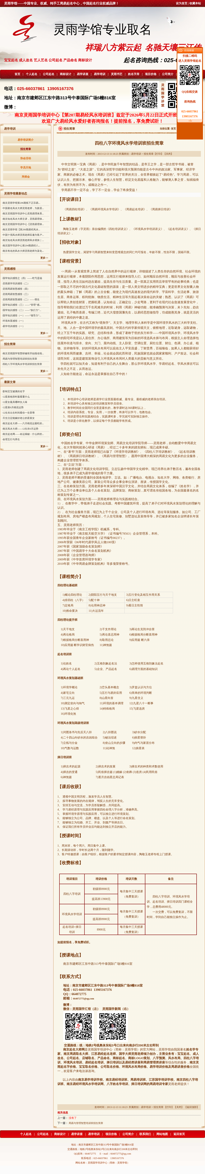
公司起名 (48, 74)
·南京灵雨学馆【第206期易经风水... (21, 229)
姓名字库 (133, 74)
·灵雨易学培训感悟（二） (16, 283)
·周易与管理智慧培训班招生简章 (19, 358)
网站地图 (162, 1134)
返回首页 (179, 1134)
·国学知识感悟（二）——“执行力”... (21, 310)
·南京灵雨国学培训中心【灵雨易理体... (23, 224)
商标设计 (65, 74)
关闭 (168, 153)
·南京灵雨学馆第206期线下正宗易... (21, 202)
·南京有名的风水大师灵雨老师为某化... (23, 250)
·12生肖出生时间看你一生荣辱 (18, 412)
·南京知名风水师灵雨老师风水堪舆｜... (23, 240)
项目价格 (150, 74)
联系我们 (145, 1134)
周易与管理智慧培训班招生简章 (86, 1123)
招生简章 (25, 149)
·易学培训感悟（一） (13, 326)
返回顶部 (192, 1107)
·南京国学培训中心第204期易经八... (21, 245)
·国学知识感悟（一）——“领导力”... (21, 315)
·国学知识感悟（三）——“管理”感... (21, 304)
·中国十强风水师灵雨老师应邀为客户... (23, 234)
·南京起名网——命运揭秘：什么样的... (23, 434)
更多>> (44, 257)
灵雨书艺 (116, 74)
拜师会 (26, 176)
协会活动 (25, 158)
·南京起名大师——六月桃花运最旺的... (23, 423)
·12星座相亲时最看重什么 (16, 396)
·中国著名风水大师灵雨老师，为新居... (23, 208)
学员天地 (25, 167)
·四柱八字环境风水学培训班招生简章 (22, 364)
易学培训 (99, 74)
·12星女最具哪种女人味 (14, 402)
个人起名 (31, 74)
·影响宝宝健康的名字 (13, 391)
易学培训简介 (26, 139)
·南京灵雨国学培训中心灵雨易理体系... (23, 213)
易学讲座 (82, 74)
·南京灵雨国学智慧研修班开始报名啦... (23, 353)
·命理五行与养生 (11, 439)
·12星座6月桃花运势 (13, 407)
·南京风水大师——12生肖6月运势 (20, 428)
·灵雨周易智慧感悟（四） (16, 288)
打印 (158, 153)
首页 (17, 74)
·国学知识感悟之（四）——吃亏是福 (22, 278)
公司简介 (167, 74)
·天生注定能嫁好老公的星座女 (18, 418)
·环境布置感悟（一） (13, 320)
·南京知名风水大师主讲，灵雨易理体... (23, 218)
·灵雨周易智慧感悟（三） (16, 294)
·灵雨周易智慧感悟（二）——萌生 (21, 299)
